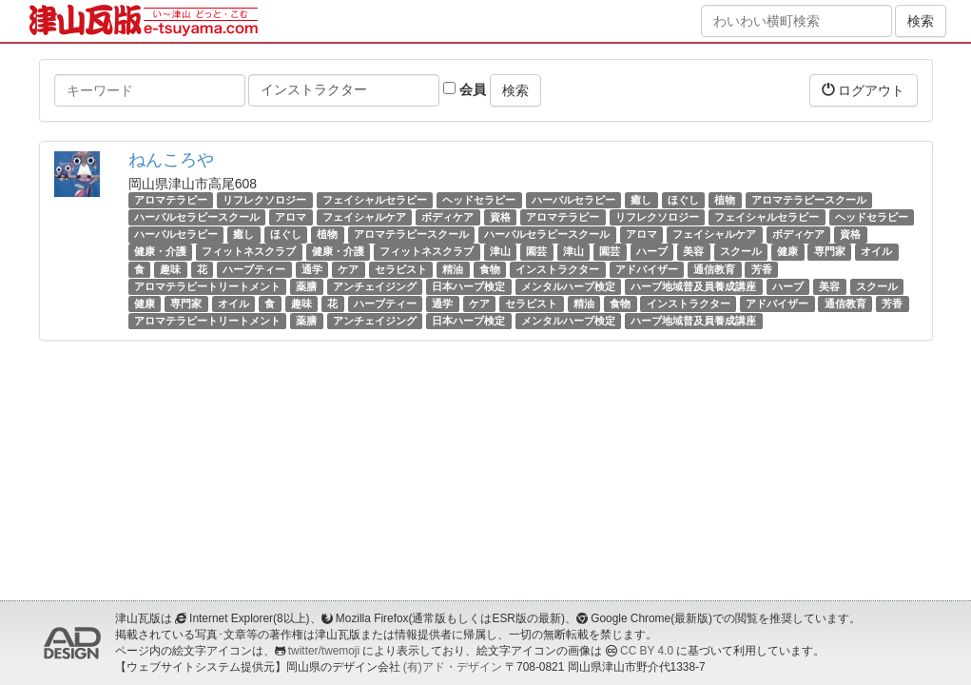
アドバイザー (646, 269)
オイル (876, 252)
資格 (500, 217)
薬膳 (306, 286)
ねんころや (171, 159)
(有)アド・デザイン (452, 667)
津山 (500, 252)
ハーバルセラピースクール (197, 217)
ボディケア (447, 217)
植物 (724, 200)
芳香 (761, 269)
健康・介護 (160, 252)
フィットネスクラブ (249, 252)
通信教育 (714, 269)
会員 (464, 89)
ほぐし (683, 200)
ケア (348, 269)
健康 (787, 252)
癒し (641, 200)
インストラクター (557, 269)
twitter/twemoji (323, 650)
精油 (452, 269)
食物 (489, 269)
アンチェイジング (375, 286)
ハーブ (652, 252)
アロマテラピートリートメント (207, 286)
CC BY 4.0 (646, 650)
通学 (311, 269)
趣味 (170, 269)
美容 (693, 252)
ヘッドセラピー (478, 200)
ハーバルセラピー (573, 200)
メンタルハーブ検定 (568, 286)
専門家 (829, 252)
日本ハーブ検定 (468, 286)
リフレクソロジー (264, 200)
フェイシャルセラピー (374, 200)
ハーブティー (254, 269)
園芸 (536, 252)
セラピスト (401, 269)
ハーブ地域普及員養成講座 (693, 286)
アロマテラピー (170, 200)
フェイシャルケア (364, 217)
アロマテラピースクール (808, 200)
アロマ (290, 217)
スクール (741, 252)
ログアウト (863, 90)
